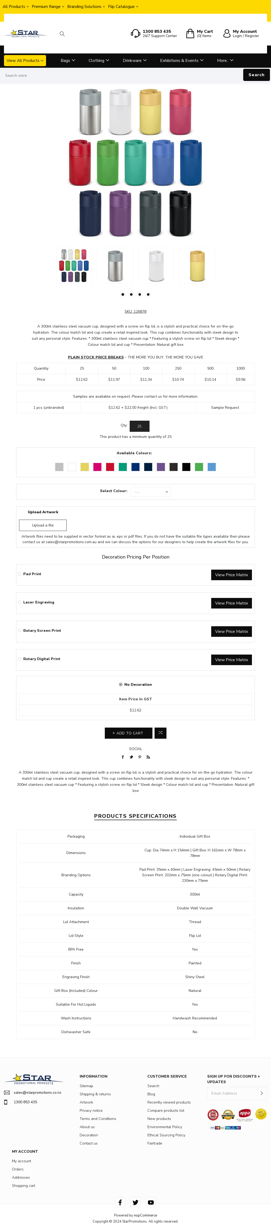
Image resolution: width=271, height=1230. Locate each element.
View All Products (23, 60)
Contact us (89, 1143)
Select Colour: (113, 490)
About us (87, 1126)
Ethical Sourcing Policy (166, 1135)
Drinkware (132, 60)
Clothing (96, 60)
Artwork (86, 1102)
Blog (151, 1094)
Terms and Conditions (98, 1118)
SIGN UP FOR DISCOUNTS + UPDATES (233, 1079)
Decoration (89, 1135)
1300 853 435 (20, 1102)
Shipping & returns (95, 1094)
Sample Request (225, 407)
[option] (73, 265)
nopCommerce (145, 1215)
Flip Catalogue (121, 6)
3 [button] (139, 294)
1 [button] (122, 294)
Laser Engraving (38, 602)
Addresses (21, 1177)
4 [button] (148, 294)
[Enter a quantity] (140, 426)
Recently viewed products (169, 1102)
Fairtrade (154, 1143)
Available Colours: (134, 453)
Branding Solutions (84, 6)
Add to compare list (160, 733)
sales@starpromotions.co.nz (32, 1092)
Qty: (124, 425)
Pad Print (32, 574)
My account (21, 1161)
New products (159, 1118)
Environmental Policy (164, 1126)
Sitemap (86, 1085)
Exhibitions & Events (179, 60)
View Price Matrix (231, 575)
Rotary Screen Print (42, 630)
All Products (14, 6)
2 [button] (131, 294)
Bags (65, 60)
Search (257, 75)
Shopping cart (23, 1185)
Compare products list (165, 1110)
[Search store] (135, 76)
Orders (18, 1169)
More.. (222, 60)
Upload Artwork (43, 512)
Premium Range (46, 6)
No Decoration (138, 684)
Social (135, 748)
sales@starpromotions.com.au (71, 541)
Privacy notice (91, 1110)
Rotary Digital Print (41, 658)
